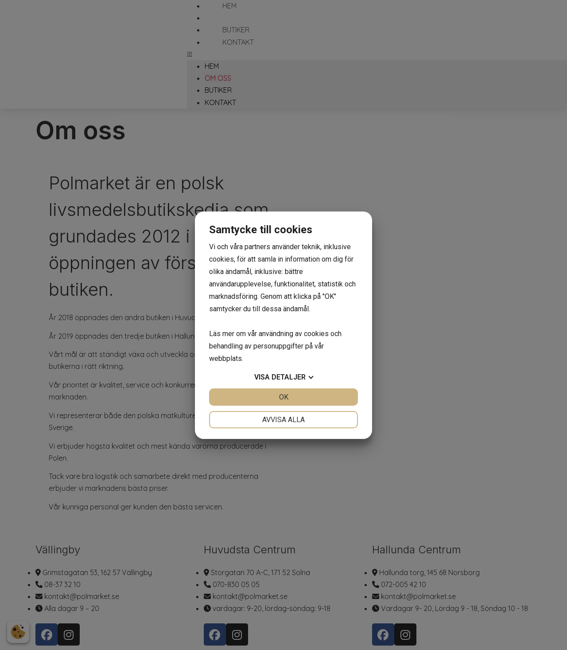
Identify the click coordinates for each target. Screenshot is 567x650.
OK (283, 397)
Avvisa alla (283, 419)
